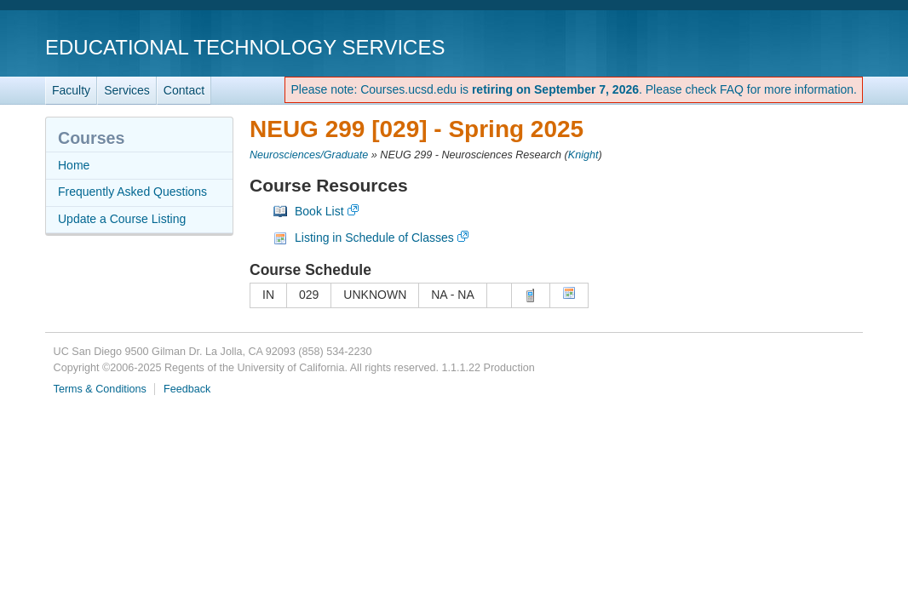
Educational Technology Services (245, 47)
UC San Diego (765, 46)
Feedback (187, 389)
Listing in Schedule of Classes (374, 237)
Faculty (71, 90)
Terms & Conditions (100, 389)
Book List (319, 211)
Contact (184, 90)
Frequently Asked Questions (132, 191)
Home (73, 165)
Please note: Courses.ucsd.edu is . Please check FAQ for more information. (573, 89)
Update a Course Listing (122, 219)
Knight (583, 155)
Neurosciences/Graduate (309, 155)
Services (127, 90)
